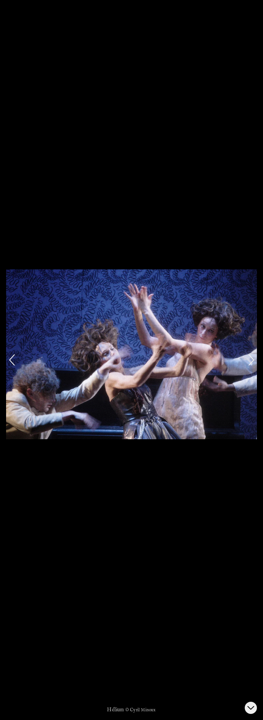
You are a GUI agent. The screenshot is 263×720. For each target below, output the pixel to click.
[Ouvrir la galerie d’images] (251, 708)
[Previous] (12, 360)
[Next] (251, 360)
